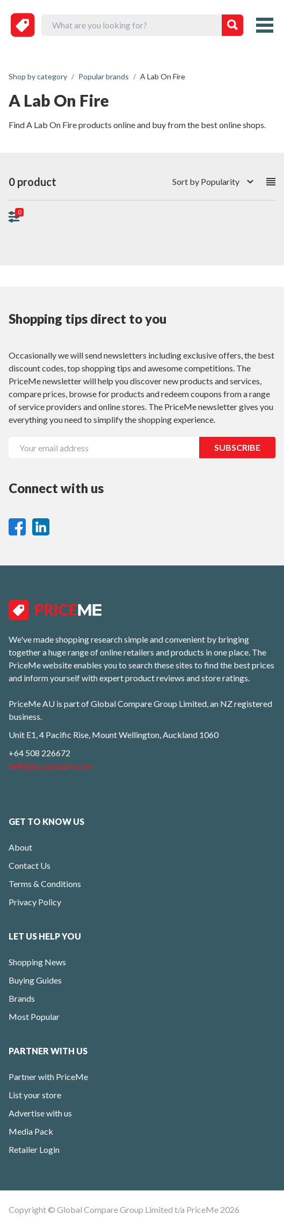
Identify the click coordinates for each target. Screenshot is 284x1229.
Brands (22, 998)
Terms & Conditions (45, 883)
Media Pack (31, 1131)
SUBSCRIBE (237, 447)
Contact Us (29, 865)
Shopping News (37, 962)
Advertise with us (40, 1113)
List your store (35, 1095)
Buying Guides (35, 980)
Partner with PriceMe (48, 1076)
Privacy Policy (35, 902)
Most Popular (34, 1016)
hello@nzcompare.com (51, 766)
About (20, 847)
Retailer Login (34, 1149)
